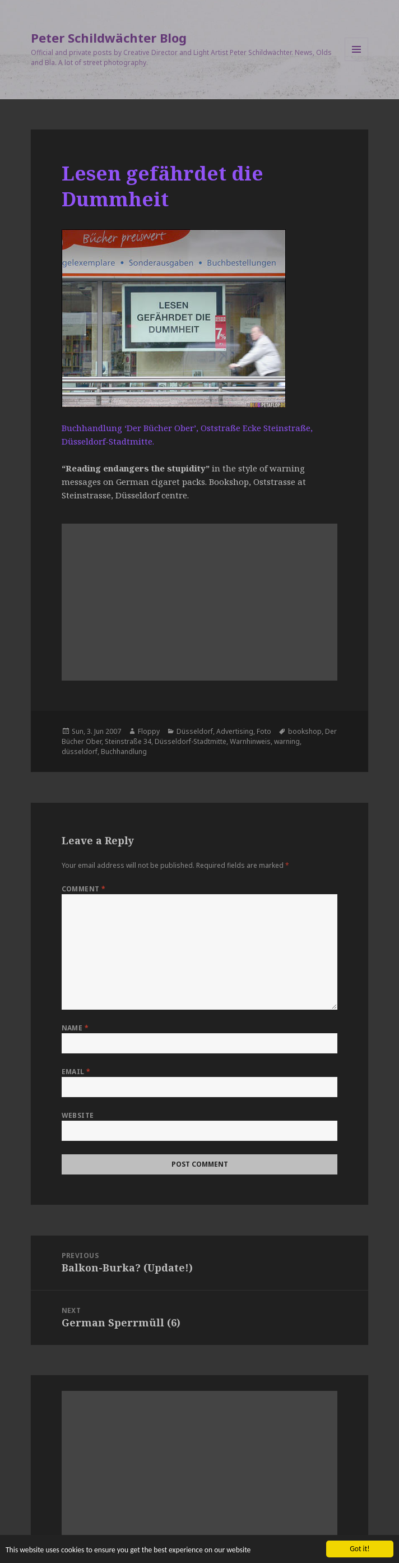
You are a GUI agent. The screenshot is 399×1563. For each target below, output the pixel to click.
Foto (264, 731)
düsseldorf (80, 751)
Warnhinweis (250, 741)
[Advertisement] (200, 602)
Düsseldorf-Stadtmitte (190, 741)
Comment (84, 889)
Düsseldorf (195, 731)
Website (78, 1115)
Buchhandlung (124, 751)
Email (76, 1071)
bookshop (305, 731)
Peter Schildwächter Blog (109, 37)
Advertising (234, 731)
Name (75, 1028)
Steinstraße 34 (128, 741)
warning (287, 741)
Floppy (149, 731)
